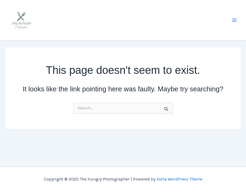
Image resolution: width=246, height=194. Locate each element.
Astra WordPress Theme (179, 179)
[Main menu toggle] (234, 20)
